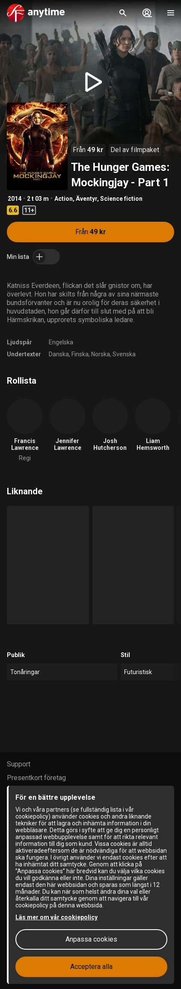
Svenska (124, 354)
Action (63, 198)
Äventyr (86, 198)
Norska (100, 354)
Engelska (61, 342)
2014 (14, 198)
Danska (59, 354)
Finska (80, 354)
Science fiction (121, 198)
